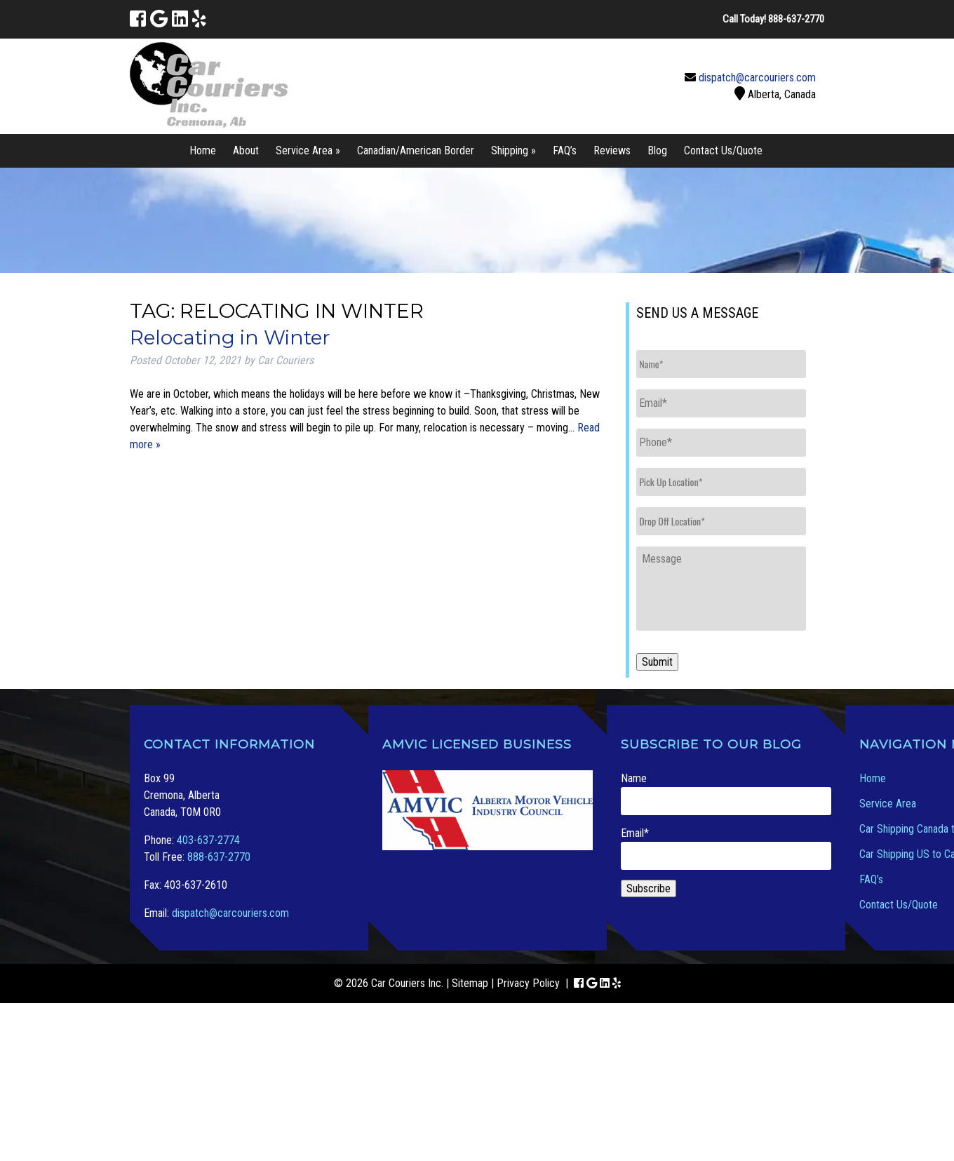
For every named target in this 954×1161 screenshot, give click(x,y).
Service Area (887, 803)
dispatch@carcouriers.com (757, 77)
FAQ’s (565, 150)
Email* (726, 848)
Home (202, 150)
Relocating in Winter (230, 337)
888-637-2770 (218, 857)
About (246, 150)
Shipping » (513, 150)
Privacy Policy (528, 983)
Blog (657, 150)
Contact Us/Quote (723, 150)
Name (726, 793)
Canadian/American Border (415, 150)
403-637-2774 (208, 840)
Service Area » (308, 150)
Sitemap (470, 983)
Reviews (612, 150)
